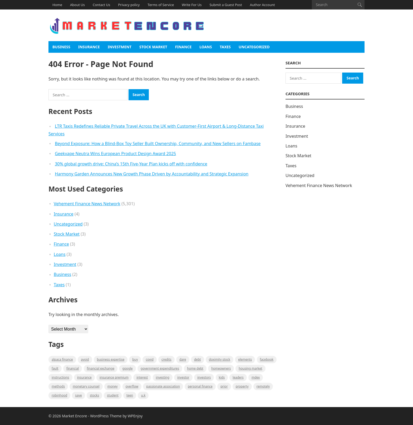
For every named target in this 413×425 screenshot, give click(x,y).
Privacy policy (129, 4)
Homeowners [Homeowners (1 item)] (221, 368)
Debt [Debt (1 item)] (197, 359)
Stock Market (153, 46)
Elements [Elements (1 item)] (245, 359)
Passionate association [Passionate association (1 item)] (163, 386)
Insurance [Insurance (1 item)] (84, 377)
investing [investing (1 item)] (162, 377)
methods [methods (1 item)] (58, 386)
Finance (183, 46)
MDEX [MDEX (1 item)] (256, 377)
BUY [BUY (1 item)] (135, 359)
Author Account (262, 4)
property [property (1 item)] (242, 386)
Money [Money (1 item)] (112, 386)
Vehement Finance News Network (87, 204)
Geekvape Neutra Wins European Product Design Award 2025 (115, 153)
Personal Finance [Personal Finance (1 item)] (200, 386)
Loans (205, 46)
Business (61, 46)
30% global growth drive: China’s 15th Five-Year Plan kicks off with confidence (131, 164)
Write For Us (191, 4)
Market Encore (74, 415)
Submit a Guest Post (225, 4)
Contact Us (101, 4)
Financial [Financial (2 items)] (72, 368)
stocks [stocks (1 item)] (94, 395)
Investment (119, 46)
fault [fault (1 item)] (55, 368)
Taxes (225, 46)
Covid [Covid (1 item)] (149, 359)
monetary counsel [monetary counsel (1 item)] (86, 386)
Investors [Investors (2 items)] (204, 377)
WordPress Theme (106, 415)
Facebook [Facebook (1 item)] (267, 359)
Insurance (89, 46)
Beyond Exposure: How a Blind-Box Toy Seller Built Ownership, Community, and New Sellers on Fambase (157, 143)
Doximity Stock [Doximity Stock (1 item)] (219, 359)
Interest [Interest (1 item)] (142, 377)
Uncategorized (254, 46)
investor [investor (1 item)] (183, 377)
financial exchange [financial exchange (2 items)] (101, 368)
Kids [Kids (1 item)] (222, 377)
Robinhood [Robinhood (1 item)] (59, 395)
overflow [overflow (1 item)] (132, 386)
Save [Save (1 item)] (78, 395)
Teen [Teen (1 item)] (129, 395)
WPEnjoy (135, 415)
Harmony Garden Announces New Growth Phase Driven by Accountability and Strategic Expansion (151, 174)
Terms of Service (161, 4)
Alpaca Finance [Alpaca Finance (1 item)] (62, 359)
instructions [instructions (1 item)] (60, 377)
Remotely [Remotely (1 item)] (263, 386)
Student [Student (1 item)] (112, 395)
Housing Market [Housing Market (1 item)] (250, 368)
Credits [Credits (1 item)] (166, 359)
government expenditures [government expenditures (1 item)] (160, 368)
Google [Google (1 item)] (127, 368)
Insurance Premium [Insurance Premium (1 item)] (114, 377)
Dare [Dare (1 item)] (182, 359)
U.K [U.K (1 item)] (143, 395)
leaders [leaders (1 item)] (238, 377)
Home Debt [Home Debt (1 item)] (195, 368)
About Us (77, 4)
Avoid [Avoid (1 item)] (85, 359)
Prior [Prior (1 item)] (224, 386)
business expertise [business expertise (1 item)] (110, 359)
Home (57, 4)
